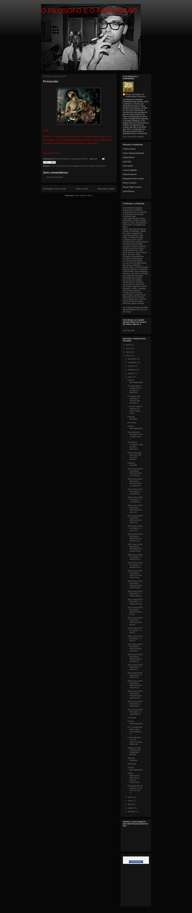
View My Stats (129, 330)
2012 (128, 348)
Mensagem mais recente (54, 189)
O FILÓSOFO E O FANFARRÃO (89, 10)
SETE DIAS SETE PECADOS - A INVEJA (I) (135, 667)
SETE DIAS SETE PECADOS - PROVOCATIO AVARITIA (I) (135, 537)
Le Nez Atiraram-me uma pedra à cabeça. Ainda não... (135, 740)
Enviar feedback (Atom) (84, 195)
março (131, 808)
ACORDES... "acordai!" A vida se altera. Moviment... (135, 445)
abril (130, 804)
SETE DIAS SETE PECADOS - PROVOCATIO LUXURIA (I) (135, 472)
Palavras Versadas (132, 418)
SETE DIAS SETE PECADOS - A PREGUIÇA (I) (135, 593)
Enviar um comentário (55, 177)
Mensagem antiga (106, 189)
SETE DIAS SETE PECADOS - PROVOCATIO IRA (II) (135, 621)
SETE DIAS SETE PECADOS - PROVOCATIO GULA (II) (135, 519)
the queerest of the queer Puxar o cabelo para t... (135, 435)
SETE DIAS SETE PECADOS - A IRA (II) (135, 638)
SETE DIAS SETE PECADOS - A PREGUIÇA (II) (135, 602)
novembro (132, 362)
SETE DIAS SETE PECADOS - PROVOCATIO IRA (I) (135, 610)
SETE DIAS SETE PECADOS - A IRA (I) (135, 630)
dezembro (132, 359)
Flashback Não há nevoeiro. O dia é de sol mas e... (134, 789)
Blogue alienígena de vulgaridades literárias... (136, 95)
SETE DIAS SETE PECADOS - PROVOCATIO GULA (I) (135, 508)
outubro (131, 366)
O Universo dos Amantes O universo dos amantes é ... (133, 399)
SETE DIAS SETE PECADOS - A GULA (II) (135, 528)
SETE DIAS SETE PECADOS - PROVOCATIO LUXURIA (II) (135, 482)
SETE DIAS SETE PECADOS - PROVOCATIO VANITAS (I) (135, 684)
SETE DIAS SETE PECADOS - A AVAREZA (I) (135, 557)
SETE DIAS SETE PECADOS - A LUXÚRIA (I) (135, 491)
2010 (128, 356)
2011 (128, 352)
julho (130, 377)
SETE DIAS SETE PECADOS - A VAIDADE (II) (135, 712)
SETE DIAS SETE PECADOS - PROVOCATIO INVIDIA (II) (135, 657)
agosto (131, 373)
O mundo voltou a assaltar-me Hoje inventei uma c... (134, 409)
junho (130, 797)
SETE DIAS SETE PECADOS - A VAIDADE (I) (135, 704)
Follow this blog (136, 861)
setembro (132, 370)
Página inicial (82, 189)
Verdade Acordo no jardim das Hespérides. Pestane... (134, 751)
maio (130, 801)
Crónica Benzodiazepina (135, 381)
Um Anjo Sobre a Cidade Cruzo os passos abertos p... (134, 389)
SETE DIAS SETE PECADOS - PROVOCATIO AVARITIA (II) (135, 547)
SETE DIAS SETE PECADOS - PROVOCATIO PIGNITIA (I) (135, 574)
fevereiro (132, 811)
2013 (128, 345)
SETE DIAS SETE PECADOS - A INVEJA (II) (135, 675)
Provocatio (131, 423)
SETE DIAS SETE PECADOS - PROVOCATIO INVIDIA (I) (135, 647)
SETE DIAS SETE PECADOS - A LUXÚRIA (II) (135, 499)
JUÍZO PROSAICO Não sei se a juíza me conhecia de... (134, 777)
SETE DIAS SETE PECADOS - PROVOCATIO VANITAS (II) (135, 694)
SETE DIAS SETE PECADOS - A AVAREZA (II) (135, 565)
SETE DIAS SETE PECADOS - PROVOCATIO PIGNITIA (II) (135, 584)
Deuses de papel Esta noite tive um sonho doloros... (134, 456)
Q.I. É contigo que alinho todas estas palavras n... (134, 730)
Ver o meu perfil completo (133, 136)
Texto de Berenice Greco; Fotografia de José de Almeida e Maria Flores (78, 166)
